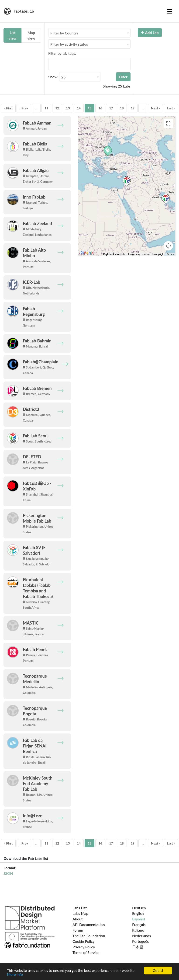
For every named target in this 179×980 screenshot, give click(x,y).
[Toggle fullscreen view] (168, 123)
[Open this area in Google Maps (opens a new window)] (87, 253)
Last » (171, 108)
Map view (31, 35)
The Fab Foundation (88, 935)
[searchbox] (51, 64)
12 (57, 108)
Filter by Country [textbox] (64, 33)
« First (8, 108)
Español (138, 919)
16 (100, 108)
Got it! (158, 970)
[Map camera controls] (168, 245)
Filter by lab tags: (62, 53)
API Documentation (88, 924)
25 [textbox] (63, 77)
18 (122, 108)
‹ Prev (24, 108)
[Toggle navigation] (169, 11)
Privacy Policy (83, 947)
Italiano (138, 930)
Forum (77, 930)
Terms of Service (85, 952)
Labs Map (80, 913)
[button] (127, 181)
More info (15, 974)
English (138, 913)
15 (89, 108)
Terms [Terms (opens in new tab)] (170, 254)
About (77, 919)
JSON (8, 873)
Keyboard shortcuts (114, 254)
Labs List (79, 908)
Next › (155, 108)
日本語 (137, 947)
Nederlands (141, 935)
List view (13, 35)
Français (138, 924)
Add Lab (150, 32)
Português (140, 941)
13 (68, 108)
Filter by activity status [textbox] (69, 44)
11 (46, 108)
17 (111, 108)
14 (79, 108)
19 (132, 108)
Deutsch (139, 908)
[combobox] (89, 32)
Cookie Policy (83, 941)
